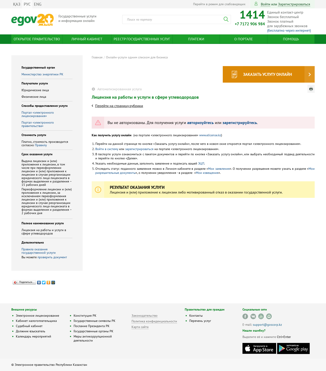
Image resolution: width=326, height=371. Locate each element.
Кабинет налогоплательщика (36, 321)
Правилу (41, 145)
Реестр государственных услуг (142, 39)
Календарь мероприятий (33, 336)
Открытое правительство (37, 39)
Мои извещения (207, 173)
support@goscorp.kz (267, 325)
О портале (243, 39)
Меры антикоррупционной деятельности (93, 338)
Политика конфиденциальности (154, 321)
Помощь (291, 39)
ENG (37, 4)
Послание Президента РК (92, 326)
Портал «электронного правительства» (38, 124)
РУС (27, 4)
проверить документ (52, 257)
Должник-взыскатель (30, 331)
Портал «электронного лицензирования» (38, 114)
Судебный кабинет (29, 326)
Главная (97, 57)
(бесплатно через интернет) (289, 30)
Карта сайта (140, 327)
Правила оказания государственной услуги (39, 251)
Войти (265, 4)
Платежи (196, 39)
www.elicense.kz (210, 135)
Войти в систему (106, 149)
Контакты (196, 316)
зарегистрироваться (294, 4)
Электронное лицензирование (37, 316)
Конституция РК (85, 316)
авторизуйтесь (200, 122)
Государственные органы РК (93, 331)
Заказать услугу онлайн (267, 74)
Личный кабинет (86, 39)
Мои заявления (219, 169)
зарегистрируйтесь (240, 122)
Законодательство (145, 316)
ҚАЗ (16, 4)
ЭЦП (201, 163)
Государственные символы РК (94, 321)
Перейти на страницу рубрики (119, 105)
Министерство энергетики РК (42, 74)
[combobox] (176, 19)
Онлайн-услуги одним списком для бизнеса (137, 57)
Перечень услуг (200, 321)
